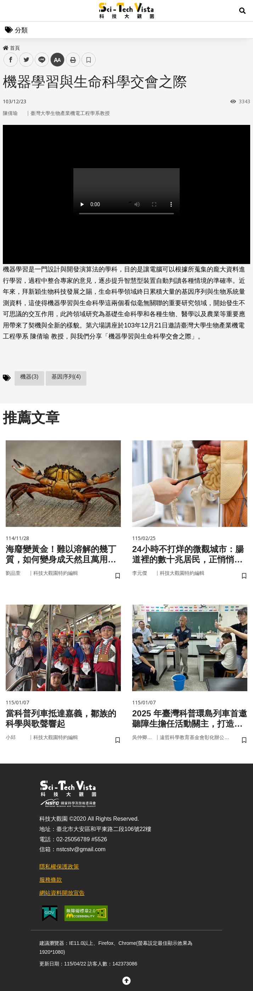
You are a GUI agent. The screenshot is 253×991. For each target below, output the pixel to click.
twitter (26, 60)
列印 (73, 60)
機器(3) (29, 377)
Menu (10, 10)
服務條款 (50, 880)
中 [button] (57, 60)
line (39, 60)
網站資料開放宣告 (62, 893)
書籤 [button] (88, 60)
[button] (242, 10)
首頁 (11, 48)
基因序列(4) (66, 377)
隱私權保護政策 (59, 867)
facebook (11, 60)
